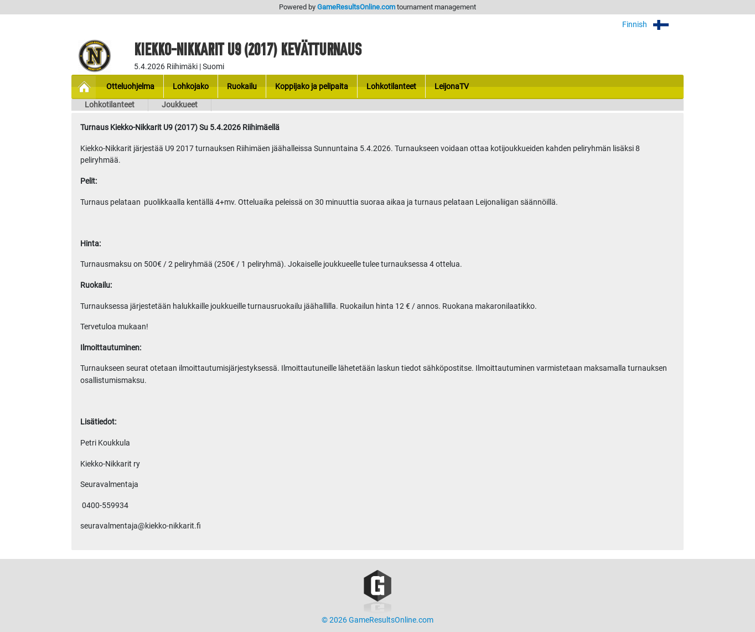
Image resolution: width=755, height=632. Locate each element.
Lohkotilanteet (110, 105)
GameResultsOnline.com (356, 7)
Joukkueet (180, 105)
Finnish (653, 24)
